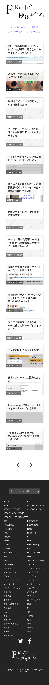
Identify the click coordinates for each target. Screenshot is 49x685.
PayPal (30, 548)
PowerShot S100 (11, 552)
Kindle (6, 540)
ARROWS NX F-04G (35, 505)
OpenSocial (8, 548)
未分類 (30, 615)
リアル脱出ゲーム (19, 27)
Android (7, 501)
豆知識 (35, 27)
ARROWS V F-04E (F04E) (14, 513)
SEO (29, 556)
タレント (31, 580)
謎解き (6, 627)
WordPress (8, 564)
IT (28, 536)
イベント (7, 568)
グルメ (6, 576)
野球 (29, 631)
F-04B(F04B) (32, 521)
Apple (6, 505)
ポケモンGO (32, 592)
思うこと (7, 607)
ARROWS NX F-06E (35, 509)
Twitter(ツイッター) (35, 560)
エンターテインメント (36, 568)
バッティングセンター (13, 588)
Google (7, 536)
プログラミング (34, 31)
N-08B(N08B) (33, 544)
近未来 (6, 631)
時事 (29, 611)
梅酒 (29, 619)
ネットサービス (15, 31)
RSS (5, 556)
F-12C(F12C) (9, 529)
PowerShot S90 (34, 552)
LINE (29, 540)
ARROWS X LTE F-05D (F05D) (16, 517)
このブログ (31, 576)
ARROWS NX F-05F (12, 509)
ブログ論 (7, 592)
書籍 (5, 615)
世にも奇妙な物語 (11, 604)
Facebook (31, 533)
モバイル (31, 596)
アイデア (31, 564)
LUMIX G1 (8, 544)
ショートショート (11, 580)
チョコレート (9, 584)
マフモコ (7, 596)
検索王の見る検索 (11, 623)
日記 (5, 611)
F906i (6, 533)
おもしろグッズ (10, 572)
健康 (29, 604)
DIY (5, 521)
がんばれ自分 (32, 572)
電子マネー (8, 635)
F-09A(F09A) (32, 525)
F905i (29, 529)
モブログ (7, 600)
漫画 (29, 623)
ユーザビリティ (33, 600)
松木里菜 (7, 619)
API (28, 501)
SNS (5, 560)
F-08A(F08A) (9, 525)
